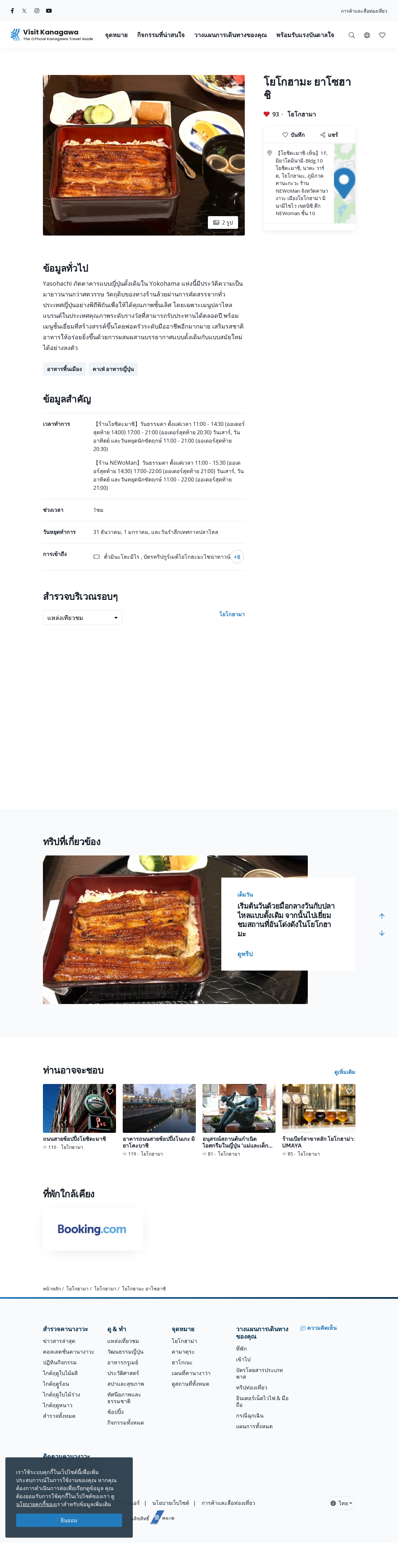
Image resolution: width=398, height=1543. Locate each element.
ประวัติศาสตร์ (123, 1373)
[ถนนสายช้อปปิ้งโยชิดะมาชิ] (79, 1117)
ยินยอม (69, 1520)
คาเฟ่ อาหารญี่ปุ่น (113, 369)
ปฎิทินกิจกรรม (60, 1362)
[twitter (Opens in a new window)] (24, 11)
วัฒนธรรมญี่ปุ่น (125, 1351)
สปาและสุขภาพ (125, 1383)
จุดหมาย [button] (116, 35)
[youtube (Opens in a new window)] (49, 11)
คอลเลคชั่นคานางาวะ (69, 1351)
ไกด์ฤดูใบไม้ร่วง (61, 1394)
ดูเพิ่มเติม (344, 1072)
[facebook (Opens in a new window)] (12, 11)
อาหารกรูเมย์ (122, 1362)
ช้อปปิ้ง (115, 1412)
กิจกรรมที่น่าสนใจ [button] (161, 35)
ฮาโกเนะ (182, 1362)
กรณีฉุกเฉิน (250, 1415)
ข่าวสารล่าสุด (59, 1341)
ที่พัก (241, 1348)
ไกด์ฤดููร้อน (56, 1383)
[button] (367, 34)
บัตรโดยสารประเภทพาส (259, 1373)
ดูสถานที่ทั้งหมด (190, 1383)
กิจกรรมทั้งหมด (125, 1422)
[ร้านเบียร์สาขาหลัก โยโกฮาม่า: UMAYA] (318, 1120)
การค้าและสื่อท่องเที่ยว (364, 11)
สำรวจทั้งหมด (59, 1416)
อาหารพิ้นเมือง (64, 369)
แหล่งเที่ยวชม (123, 1341)
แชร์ (329, 135)
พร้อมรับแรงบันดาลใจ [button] (305, 35)
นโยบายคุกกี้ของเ (36, 1504)
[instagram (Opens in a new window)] (37, 11)
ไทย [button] (339, 1503)
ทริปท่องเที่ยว (251, 1387)
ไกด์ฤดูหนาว (57, 1405)
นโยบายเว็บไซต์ (170, 1503)
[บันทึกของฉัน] (382, 34)
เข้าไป (243, 1359)
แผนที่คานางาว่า (191, 1373)
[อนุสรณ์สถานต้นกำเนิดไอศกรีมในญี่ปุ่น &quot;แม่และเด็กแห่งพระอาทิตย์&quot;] (239, 1120)
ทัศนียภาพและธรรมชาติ (124, 1398)
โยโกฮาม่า (184, 1341)
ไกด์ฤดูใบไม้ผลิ (60, 1373)
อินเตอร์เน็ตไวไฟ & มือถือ (262, 1401)
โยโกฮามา (301, 114)
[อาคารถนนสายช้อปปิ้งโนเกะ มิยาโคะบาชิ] (159, 1120)
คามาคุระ (183, 1351)
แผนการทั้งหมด (254, 1426)
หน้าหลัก (52, 1288)
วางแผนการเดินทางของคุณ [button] (230, 35)
